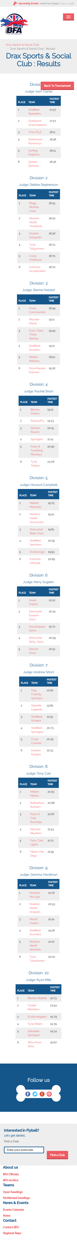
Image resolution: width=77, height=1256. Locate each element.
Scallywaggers (37, 1016)
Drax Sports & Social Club (22, 44)
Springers (37, 439)
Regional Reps (12, 1233)
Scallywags (37, 551)
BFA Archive (10, 1180)
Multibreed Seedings (16, 1198)
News (6, 1215)
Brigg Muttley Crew (34, 207)
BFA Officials (11, 1174)
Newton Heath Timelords (35, 222)
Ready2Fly (37, 420)
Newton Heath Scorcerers (37, 518)
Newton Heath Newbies (35, 945)
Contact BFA (11, 1227)
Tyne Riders (35, 1023)
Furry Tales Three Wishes (36, 334)
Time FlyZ (34, 132)
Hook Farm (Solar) (49, 3)
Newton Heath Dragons (35, 907)
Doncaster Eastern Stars (35, 615)
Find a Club (57, 1155)
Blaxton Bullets (37, 998)
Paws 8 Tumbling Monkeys (37, 450)
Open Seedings (13, 1192)
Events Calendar (13, 1209)
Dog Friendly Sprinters (37, 694)
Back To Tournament (57, 85)
